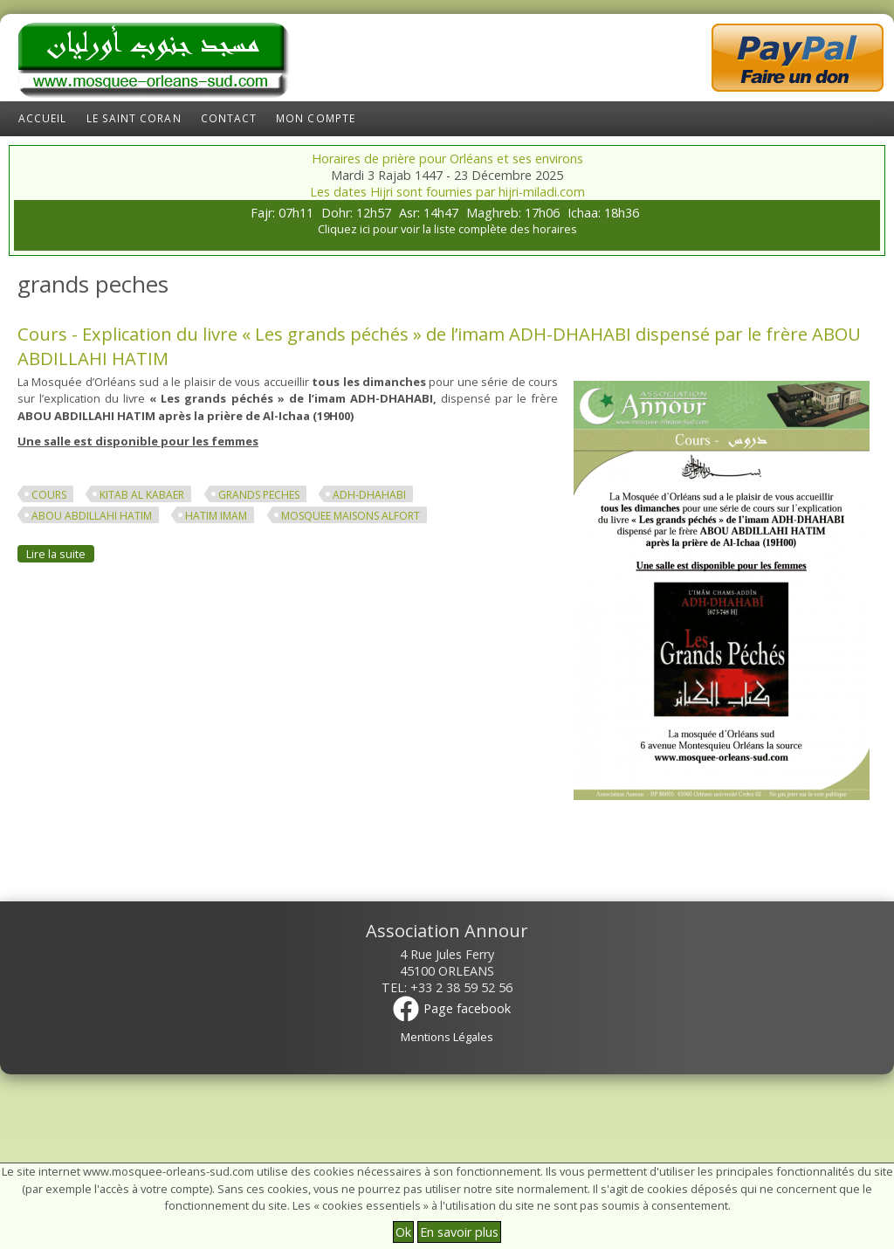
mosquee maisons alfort (350, 515)
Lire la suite (60, 553)
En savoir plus (459, 1232)
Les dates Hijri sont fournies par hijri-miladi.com (447, 191)
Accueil (42, 118)
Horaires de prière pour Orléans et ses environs (447, 158)
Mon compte (315, 118)
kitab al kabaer (142, 494)
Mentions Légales (447, 1037)
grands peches (258, 494)
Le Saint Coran (134, 118)
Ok (403, 1232)
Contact (229, 118)
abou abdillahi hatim (91, 515)
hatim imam (216, 515)
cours (48, 494)
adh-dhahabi (369, 494)
